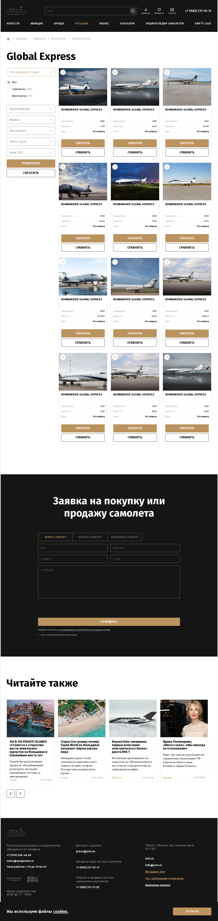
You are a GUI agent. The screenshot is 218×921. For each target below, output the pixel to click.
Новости (13, 23)
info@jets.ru (153, 865)
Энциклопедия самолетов (165, 23)
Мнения (167, 778)
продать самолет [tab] (90, 537)
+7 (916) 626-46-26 (19, 855)
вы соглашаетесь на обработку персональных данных (84, 630)
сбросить (31, 173)
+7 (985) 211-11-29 (87, 887)
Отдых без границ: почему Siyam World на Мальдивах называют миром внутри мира (80, 747)
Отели (13, 780)
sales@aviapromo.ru (20, 861)
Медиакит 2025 (155, 872)
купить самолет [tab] (55, 537)
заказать (82, 143)
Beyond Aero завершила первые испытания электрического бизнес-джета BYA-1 (130, 747)
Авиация (37, 23)
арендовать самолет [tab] (125, 537)
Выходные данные (157, 885)
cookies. (60, 911)
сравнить (83, 153)
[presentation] (64, 609)
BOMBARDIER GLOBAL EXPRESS (81, 109)
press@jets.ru (85, 852)
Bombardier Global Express (81, 394)
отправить (109, 622)
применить (31, 163)
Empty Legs (203, 23)
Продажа (81, 23)
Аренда (59, 23)
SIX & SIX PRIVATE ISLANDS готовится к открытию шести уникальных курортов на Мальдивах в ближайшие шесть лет (28, 749)
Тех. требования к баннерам (164, 879)
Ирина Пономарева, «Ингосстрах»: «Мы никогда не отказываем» (184, 746)
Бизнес (104, 23)
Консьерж (127, 23)
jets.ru (149, 859)
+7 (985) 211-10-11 (198, 11)
